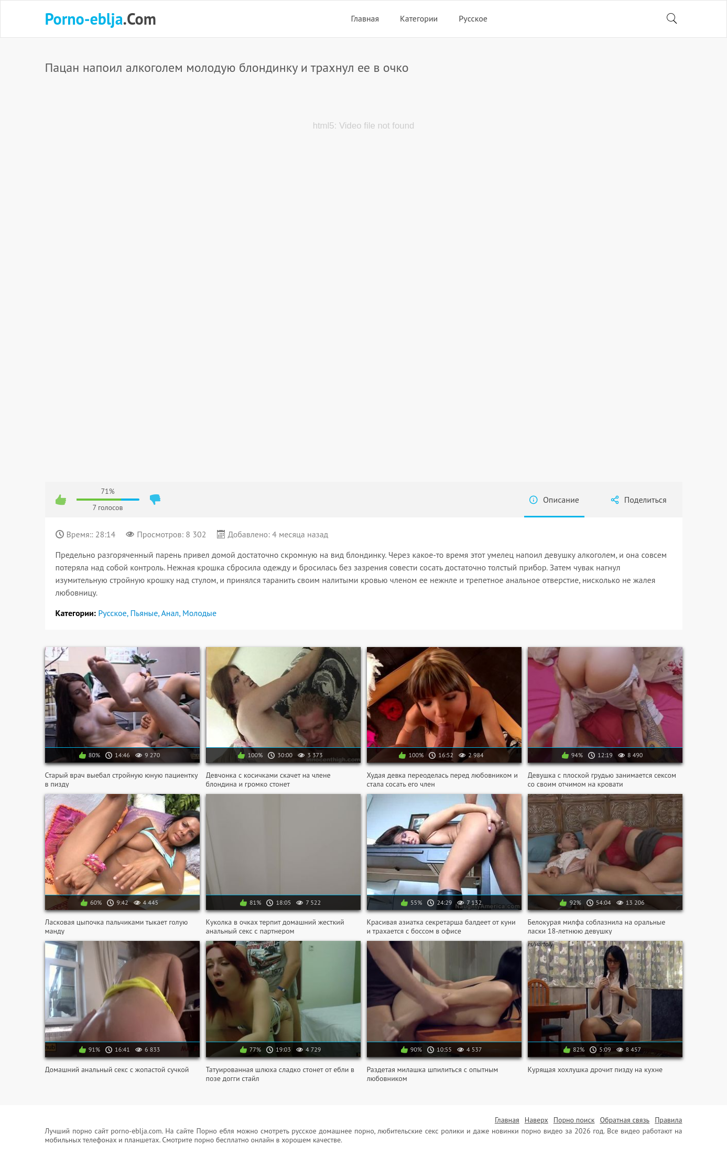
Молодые (199, 613)
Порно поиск (574, 1120)
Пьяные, (145, 613)
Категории (419, 18)
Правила (668, 1120)
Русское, (114, 613)
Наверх (536, 1120)
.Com (100, 18)
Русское (473, 18)
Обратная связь (624, 1120)
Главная (365, 18)
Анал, (171, 613)
